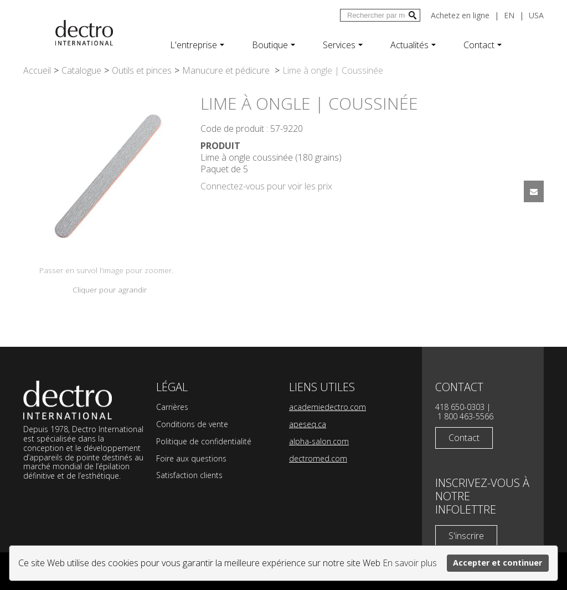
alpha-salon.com (319, 441)
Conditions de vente (192, 424)
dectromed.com (318, 458)
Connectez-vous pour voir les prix (266, 186)
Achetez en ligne (460, 15)
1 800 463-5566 (465, 416)
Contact (482, 44)
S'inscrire (466, 536)
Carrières (172, 407)
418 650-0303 (459, 407)
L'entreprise (197, 44)
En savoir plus (410, 563)
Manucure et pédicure (227, 70)
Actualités (413, 44)
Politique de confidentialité (203, 441)
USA (536, 15)
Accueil (37, 70)
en (509, 15)
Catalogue (81, 70)
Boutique (273, 44)
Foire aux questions (191, 458)
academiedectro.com (327, 407)
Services (343, 44)
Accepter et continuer (497, 562)
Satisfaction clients (189, 475)
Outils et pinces (142, 70)
